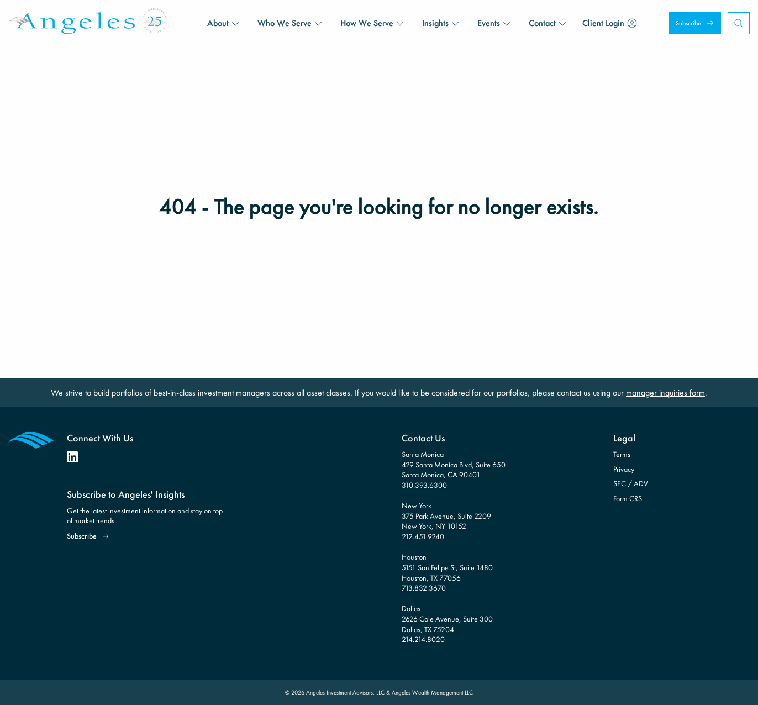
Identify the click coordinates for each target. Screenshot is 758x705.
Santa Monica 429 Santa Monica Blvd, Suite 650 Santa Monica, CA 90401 (454, 464)
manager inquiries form (665, 392)
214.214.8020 (423, 639)
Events (488, 23)
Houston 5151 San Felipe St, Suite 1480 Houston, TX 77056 (447, 567)
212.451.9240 (423, 536)
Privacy (623, 469)
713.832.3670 (424, 588)
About (218, 23)
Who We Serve (284, 23)
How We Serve (366, 23)
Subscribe (688, 23)
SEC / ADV (630, 483)
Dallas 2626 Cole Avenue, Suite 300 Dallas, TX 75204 (447, 618)
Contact (542, 23)
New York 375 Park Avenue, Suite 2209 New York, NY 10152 (446, 516)
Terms (621, 454)
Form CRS (627, 498)
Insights (435, 23)
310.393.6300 (424, 485)
